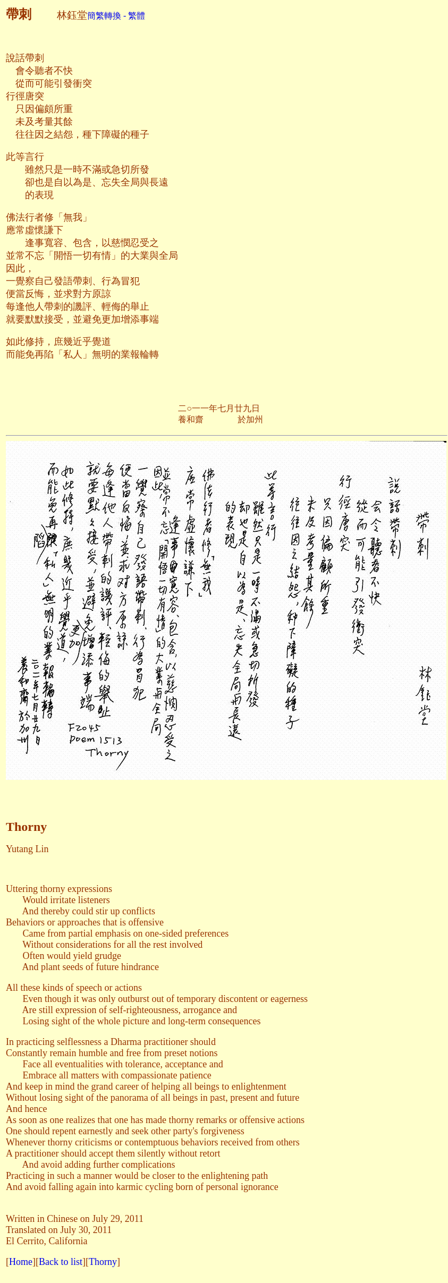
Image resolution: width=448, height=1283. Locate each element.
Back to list (60, 1261)
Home (20, 1261)
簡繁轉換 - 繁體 (116, 15)
